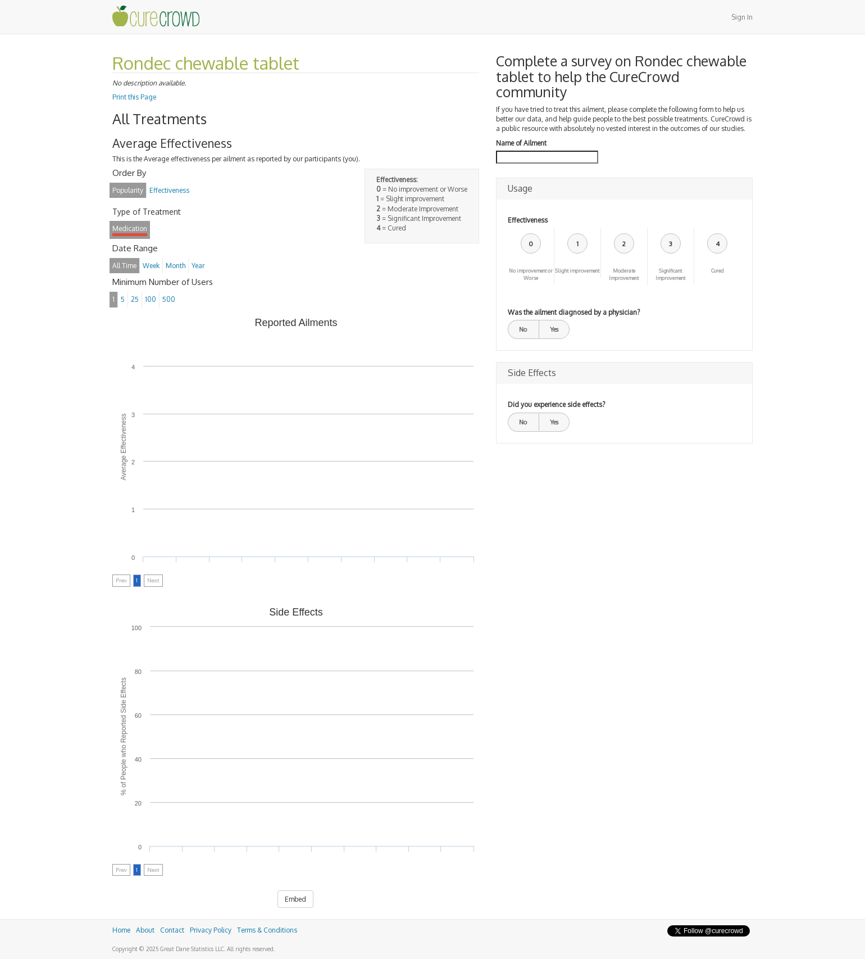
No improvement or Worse (531, 274)
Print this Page (134, 97)
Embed (295, 899)
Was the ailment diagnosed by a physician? (574, 312)
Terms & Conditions (267, 930)
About (145, 930)
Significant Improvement (670, 274)
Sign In (742, 17)
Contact (172, 930)
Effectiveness (528, 220)
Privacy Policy (210, 930)
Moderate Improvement (624, 274)
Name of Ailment (521, 143)
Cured (717, 271)
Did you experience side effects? (556, 404)
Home (121, 930)
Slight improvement (577, 271)
